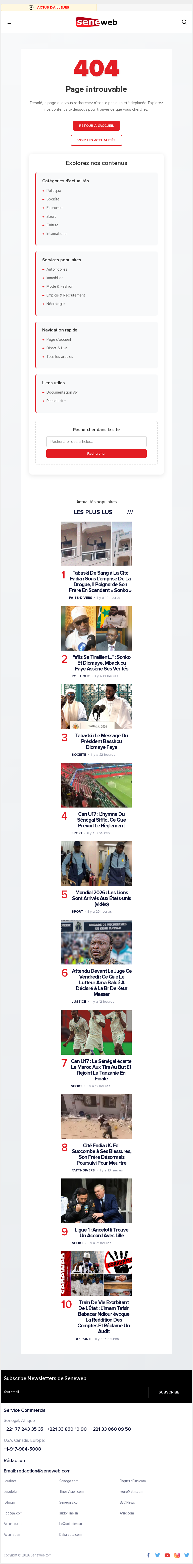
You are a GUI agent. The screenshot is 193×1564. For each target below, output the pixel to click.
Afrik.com (127, 1513)
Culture (52, 225)
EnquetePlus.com (133, 1481)
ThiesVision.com (71, 1492)
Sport (51, 216)
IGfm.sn (9, 1502)
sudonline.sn (68, 1513)
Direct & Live (57, 348)
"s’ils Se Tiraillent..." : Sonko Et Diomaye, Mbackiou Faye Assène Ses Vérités (101, 663)
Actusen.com (13, 1524)
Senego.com (68, 1481)
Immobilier (54, 278)
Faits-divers (80, 598)
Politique (53, 190)
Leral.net (10, 1481)
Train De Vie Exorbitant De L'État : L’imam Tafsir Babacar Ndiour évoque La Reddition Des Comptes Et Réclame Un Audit (103, 1317)
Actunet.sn (12, 1534)
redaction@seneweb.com (44, 1471)
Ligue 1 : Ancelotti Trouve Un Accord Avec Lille (101, 1233)
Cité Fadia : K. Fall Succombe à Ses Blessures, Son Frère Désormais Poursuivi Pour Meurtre (101, 1154)
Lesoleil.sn (11, 1492)
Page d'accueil (58, 339)
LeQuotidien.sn (70, 1524)
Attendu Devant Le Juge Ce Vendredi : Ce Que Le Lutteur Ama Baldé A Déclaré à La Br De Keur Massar (102, 982)
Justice (79, 1001)
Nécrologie (55, 304)
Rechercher (96, 453)
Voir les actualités (96, 140)
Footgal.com (13, 1513)
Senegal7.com (69, 1502)
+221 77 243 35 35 (23, 1429)
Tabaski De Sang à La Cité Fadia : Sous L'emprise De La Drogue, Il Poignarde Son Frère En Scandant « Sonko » (100, 581)
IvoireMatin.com (131, 1492)
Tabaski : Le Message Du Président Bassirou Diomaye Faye (101, 741)
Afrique (83, 1339)
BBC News (127, 1502)
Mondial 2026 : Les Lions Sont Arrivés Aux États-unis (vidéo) (101, 898)
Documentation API (62, 392)
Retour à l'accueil (96, 125)
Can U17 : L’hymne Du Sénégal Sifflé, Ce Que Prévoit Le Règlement (101, 820)
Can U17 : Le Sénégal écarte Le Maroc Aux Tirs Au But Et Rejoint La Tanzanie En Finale (101, 1070)
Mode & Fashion (59, 286)
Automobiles (56, 269)
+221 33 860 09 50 (110, 1429)
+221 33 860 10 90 (66, 1429)
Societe (79, 754)
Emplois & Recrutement (65, 295)
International (56, 233)
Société (53, 199)
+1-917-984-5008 (22, 1449)
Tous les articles (59, 356)
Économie (54, 207)
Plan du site (56, 401)
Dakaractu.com (70, 1534)
